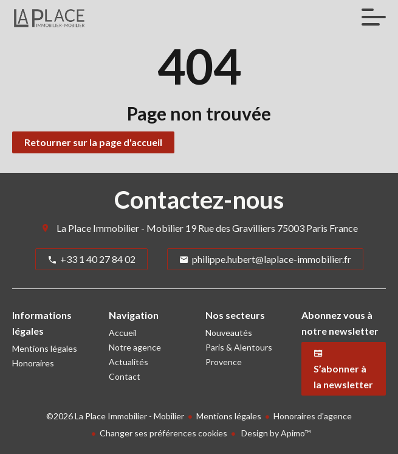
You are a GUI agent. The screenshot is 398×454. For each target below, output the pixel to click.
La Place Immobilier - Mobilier (120, 228)
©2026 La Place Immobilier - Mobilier (115, 416)
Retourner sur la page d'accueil (93, 142)
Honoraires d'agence (312, 416)
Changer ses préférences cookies (163, 433)
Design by (275, 433)
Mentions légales (228, 416)
